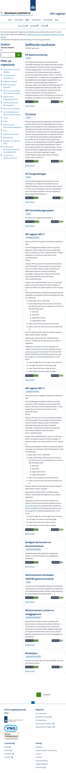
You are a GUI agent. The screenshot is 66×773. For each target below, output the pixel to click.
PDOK (28, 58)
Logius (28, 214)
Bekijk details (30, 106)
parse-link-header (31, 352)
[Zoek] (18, 54)
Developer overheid (32, 238)
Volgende (47, 695)
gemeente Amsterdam (33, 549)
